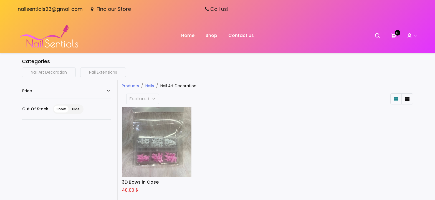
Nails (149, 86)
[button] (142, 99)
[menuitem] (188, 35)
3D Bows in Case (140, 182)
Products (130, 86)
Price (27, 91)
